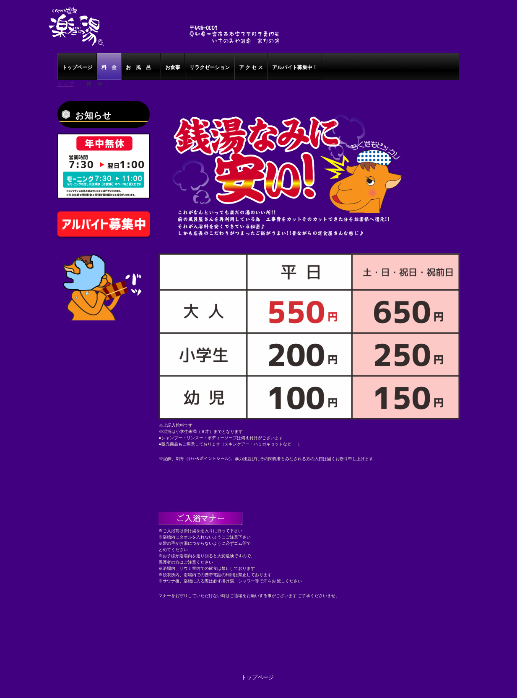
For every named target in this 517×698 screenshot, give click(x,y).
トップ (65, 84)
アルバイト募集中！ (294, 67)
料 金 (109, 67)
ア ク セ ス (251, 67)
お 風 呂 (141, 67)
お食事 (172, 67)
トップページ (77, 67)
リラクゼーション (210, 67)
